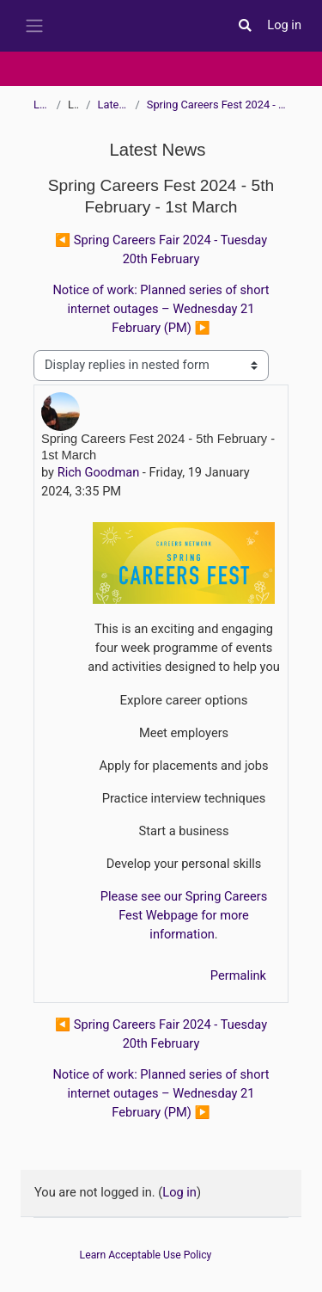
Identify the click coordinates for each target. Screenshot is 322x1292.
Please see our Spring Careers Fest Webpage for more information (184, 915)
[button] (244, 25)
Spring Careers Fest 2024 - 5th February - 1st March (218, 104)
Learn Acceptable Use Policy (146, 1255)
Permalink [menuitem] (238, 975)
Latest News (113, 104)
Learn (41, 104)
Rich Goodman (99, 472)
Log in (284, 25)
